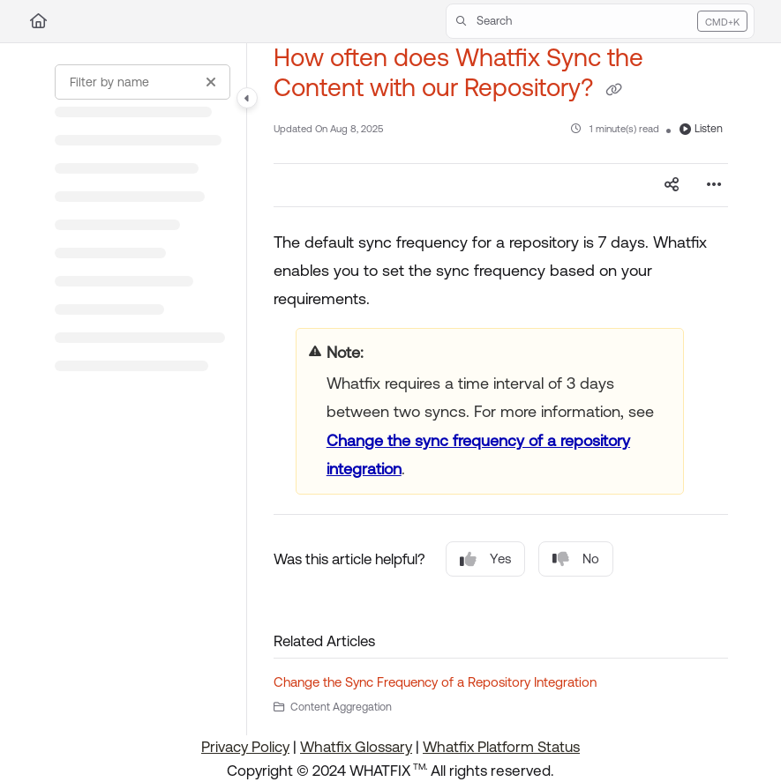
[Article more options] (714, 185)
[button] (600, 21)
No (575, 559)
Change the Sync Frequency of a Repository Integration (435, 681)
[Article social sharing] (671, 185)
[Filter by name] (142, 82)
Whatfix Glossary (356, 747)
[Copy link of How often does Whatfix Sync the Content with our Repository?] (613, 90)
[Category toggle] (247, 97)
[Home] (38, 21)
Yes (485, 559)
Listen (701, 129)
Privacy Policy (245, 747)
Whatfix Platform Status (501, 747)
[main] (501, 389)
